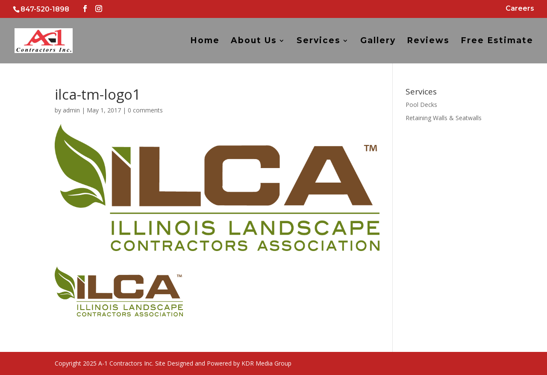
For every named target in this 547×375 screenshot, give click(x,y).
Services (319, 41)
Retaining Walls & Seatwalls (444, 118)
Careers (520, 8)
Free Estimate (497, 41)
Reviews (428, 41)
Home (205, 41)
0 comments (145, 110)
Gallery (378, 41)
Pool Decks (421, 104)
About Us (254, 41)
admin (71, 110)
